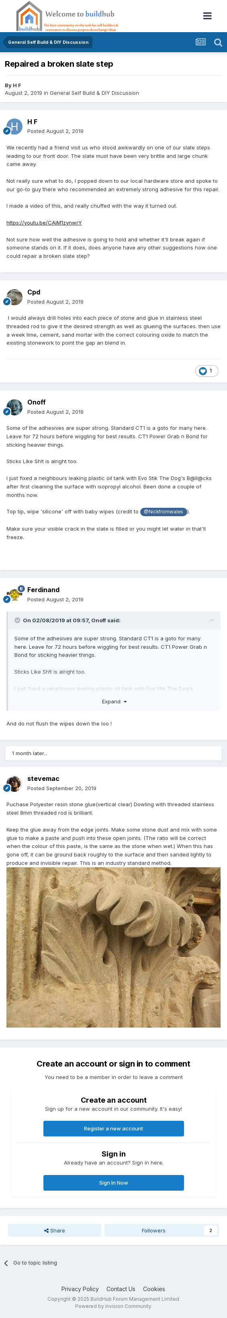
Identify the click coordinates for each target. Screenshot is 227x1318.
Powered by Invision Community (113, 1306)
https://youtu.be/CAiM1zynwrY (44, 222)
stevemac (43, 778)
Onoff (36, 402)
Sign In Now (113, 1182)
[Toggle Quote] (18, 620)
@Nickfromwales (163, 512)
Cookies (154, 1288)
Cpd (33, 292)
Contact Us (120, 1288)
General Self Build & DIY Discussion (94, 93)
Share (54, 1230)
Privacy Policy (80, 1288)
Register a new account (113, 1128)
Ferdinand (43, 590)
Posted (55, 131)
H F (17, 85)
